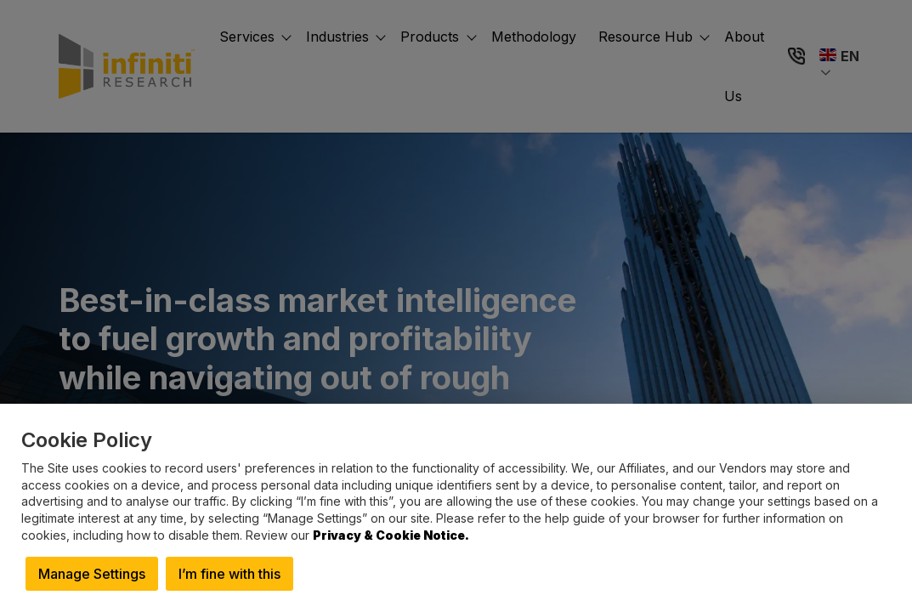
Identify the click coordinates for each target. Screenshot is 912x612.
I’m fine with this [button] (229, 573)
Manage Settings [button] (91, 573)
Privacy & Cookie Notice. (391, 535)
